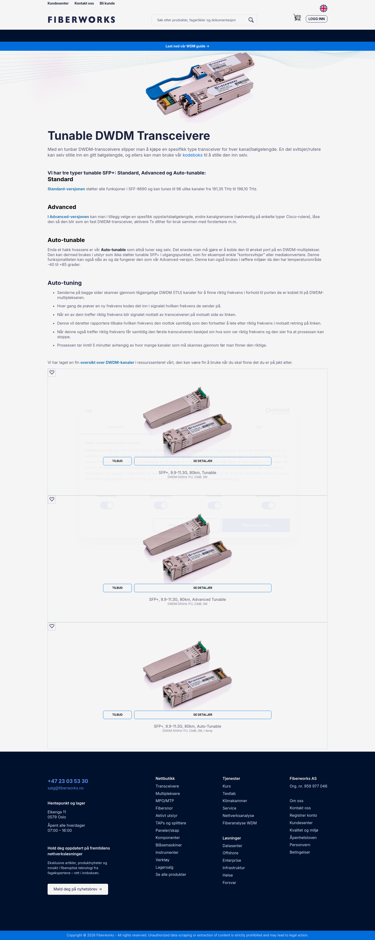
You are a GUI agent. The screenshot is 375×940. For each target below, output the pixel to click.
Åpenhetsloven (303, 837)
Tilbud (117, 461)
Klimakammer (235, 800)
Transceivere (167, 786)
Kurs (227, 786)
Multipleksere (168, 793)
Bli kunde (107, 3)
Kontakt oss (84, 3)
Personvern (300, 844)
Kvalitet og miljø (304, 830)
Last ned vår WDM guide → (187, 46)
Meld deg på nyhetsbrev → (78, 889)
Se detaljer (202, 461)
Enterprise (232, 860)
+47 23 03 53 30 (68, 781)
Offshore (230, 852)
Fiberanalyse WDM (240, 823)
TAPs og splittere (171, 823)
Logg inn (317, 19)
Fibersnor (164, 808)
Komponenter (168, 837)
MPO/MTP (165, 800)
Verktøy (163, 859)
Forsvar (229, 882)
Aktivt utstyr (166, 815)
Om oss (296, 800)
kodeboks (193, 155)
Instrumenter (167, 852)
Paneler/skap (167, 830)
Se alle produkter (171, 874)
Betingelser (300, 852)
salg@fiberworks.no (66, 788)
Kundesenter (58, 3)
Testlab (229, 793)
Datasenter (232, 845)
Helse (228, 875)
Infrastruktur (234, 867)
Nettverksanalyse (238, 815)
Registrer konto (303, 815)
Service (229, 808)
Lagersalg (164, 867)
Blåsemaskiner (169, 845)
